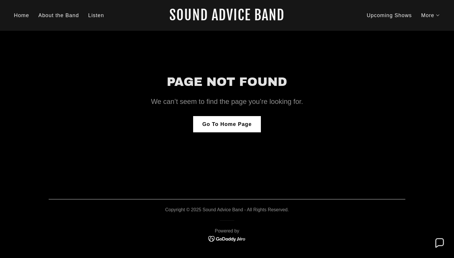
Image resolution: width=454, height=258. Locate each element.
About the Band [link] (59, 15)
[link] (227, 18)
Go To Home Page (227, 124)
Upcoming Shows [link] (389, 15)
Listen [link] (96, 15)
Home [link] (21, 15)
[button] (430, 15)
